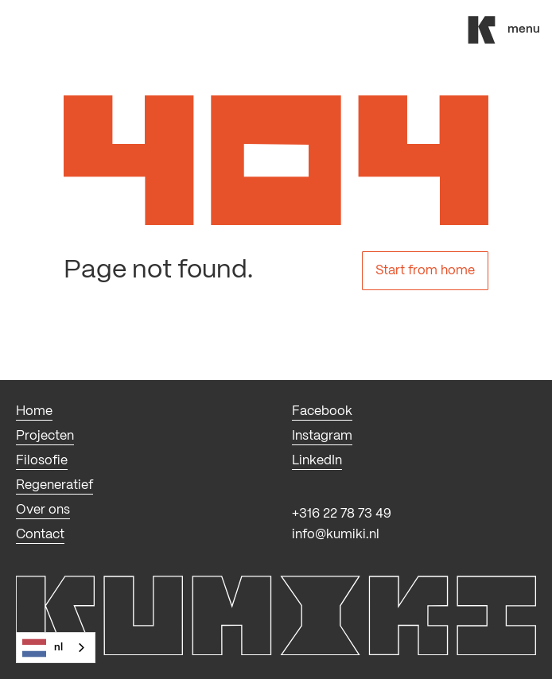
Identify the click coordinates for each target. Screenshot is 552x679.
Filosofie (42, 461)
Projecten (45, 436)
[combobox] (55, 647)
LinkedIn (317, 461)
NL (42, 648)
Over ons (43, 510)
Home (34, 411)
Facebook (322, 411)
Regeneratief (54, 485)
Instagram (322, 436)
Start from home (425, 271)
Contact (40, 535)
